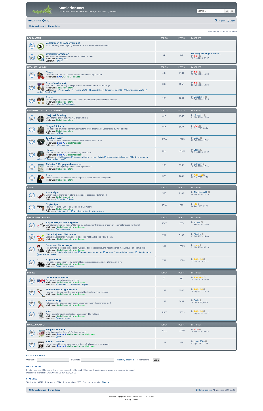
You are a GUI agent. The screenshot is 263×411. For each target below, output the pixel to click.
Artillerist (198, 175)
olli (195, 204)
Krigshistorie (53, 259)
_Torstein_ (198, 115)
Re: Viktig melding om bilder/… (206, 54)
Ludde (197, 138)
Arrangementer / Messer (90, 252)
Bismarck (61, 334)
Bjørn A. (61, 143)
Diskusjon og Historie (38, 218)
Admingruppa (62, 59)
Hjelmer (50, 150)
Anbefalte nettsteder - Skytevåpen (87, 211)
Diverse (31, 273)
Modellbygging (63, 318)
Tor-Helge (198, 277)
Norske (61, 199)
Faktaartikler (94, 90)
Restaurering (53, 300)
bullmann (198, 164)
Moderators (80, 227)
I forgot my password (125, 360)
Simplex (197, 234)
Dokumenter (62, 145)
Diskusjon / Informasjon (59, 245)
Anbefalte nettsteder (67, 252)
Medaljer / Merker (37, 67)
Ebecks (105, 382)
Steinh (197, 150)
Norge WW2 (63, 90)
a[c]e (196, 56)
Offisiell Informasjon (57, 54)
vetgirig (197, 222)
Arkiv (59, 61)
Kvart (59, 77)
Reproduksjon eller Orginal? (62, 222)
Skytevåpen (52, 204)
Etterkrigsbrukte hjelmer (116, 157)
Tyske (70, 199)
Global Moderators (71, 77)
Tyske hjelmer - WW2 (55, 159)
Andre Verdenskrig (56, 83)
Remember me (144, 360)
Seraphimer (199, 97)
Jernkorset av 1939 (112, 90)
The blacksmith (200, 192)
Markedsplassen (36, 325)
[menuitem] (45, 20)
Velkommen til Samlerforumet (63, 43)
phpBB (122, 396)
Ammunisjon (63, 211)
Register (40, 355)
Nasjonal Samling (56, 115)
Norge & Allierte (55, 126)
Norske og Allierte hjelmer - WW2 (87, 157)
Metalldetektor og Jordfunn (61, 289)
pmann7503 (199, 341)
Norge (49, 72)
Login (29, 355)
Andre (49, 97)
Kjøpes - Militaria (55, 341)
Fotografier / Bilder (65, 266)
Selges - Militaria (55, 329)
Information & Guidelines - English (72, 284)
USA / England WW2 (133, 90)
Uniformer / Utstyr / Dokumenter (44, 111)
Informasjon (34, 38)
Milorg (60, 133)
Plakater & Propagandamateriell (64, 164)
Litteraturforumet (144, 252)
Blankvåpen (52, 192)
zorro (196, 245)
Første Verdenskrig (65, 104)
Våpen (30, 188)
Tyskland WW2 (79, 90)
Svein (196, 300)
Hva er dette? (63, 229)
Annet (49, 175)
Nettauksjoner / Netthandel (61, 234)
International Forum (57, 277)
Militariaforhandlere (46, 254)
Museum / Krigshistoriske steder (118, 252)
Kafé (48, 311)
